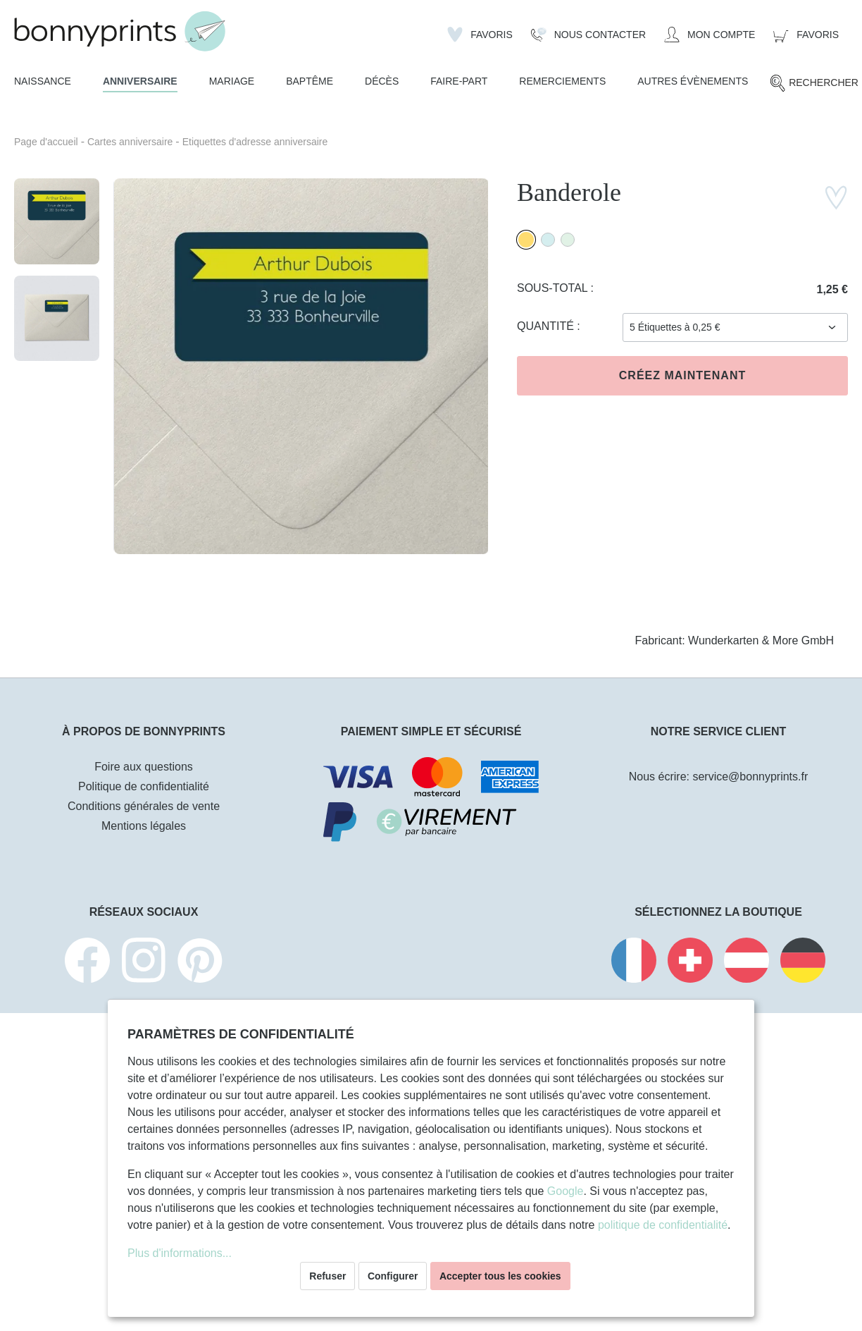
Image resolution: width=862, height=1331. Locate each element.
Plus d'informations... (179, 1253)
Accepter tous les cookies (500, 1276)
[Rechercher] (813, 83)
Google (565, 1191)
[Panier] (806, 34)
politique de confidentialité (662, 1225)
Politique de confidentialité (143, 786)
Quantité (547, 326)
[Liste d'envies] (480, 34)
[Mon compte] (709, 34)
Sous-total (554, 288)
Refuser (327, 1276)
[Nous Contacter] (588, 34)
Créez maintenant (682, 375)
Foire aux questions (143, 767)
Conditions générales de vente (144, 806)
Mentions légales (143, 826)
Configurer (393, 1276)
